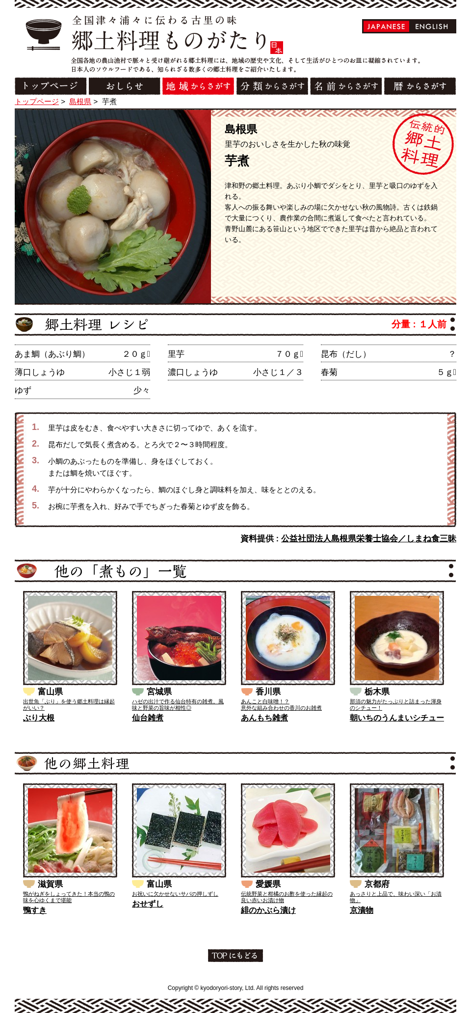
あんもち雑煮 (264, 718)
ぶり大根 (38, 718)
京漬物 (361, 910)
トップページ (37, 101)
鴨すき (35, 910)
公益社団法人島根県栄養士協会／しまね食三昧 (368, 538)
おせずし (147, 904)
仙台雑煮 (147, 718)
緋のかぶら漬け (268, 910)
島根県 (80, 101)
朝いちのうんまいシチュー (397, 718)
